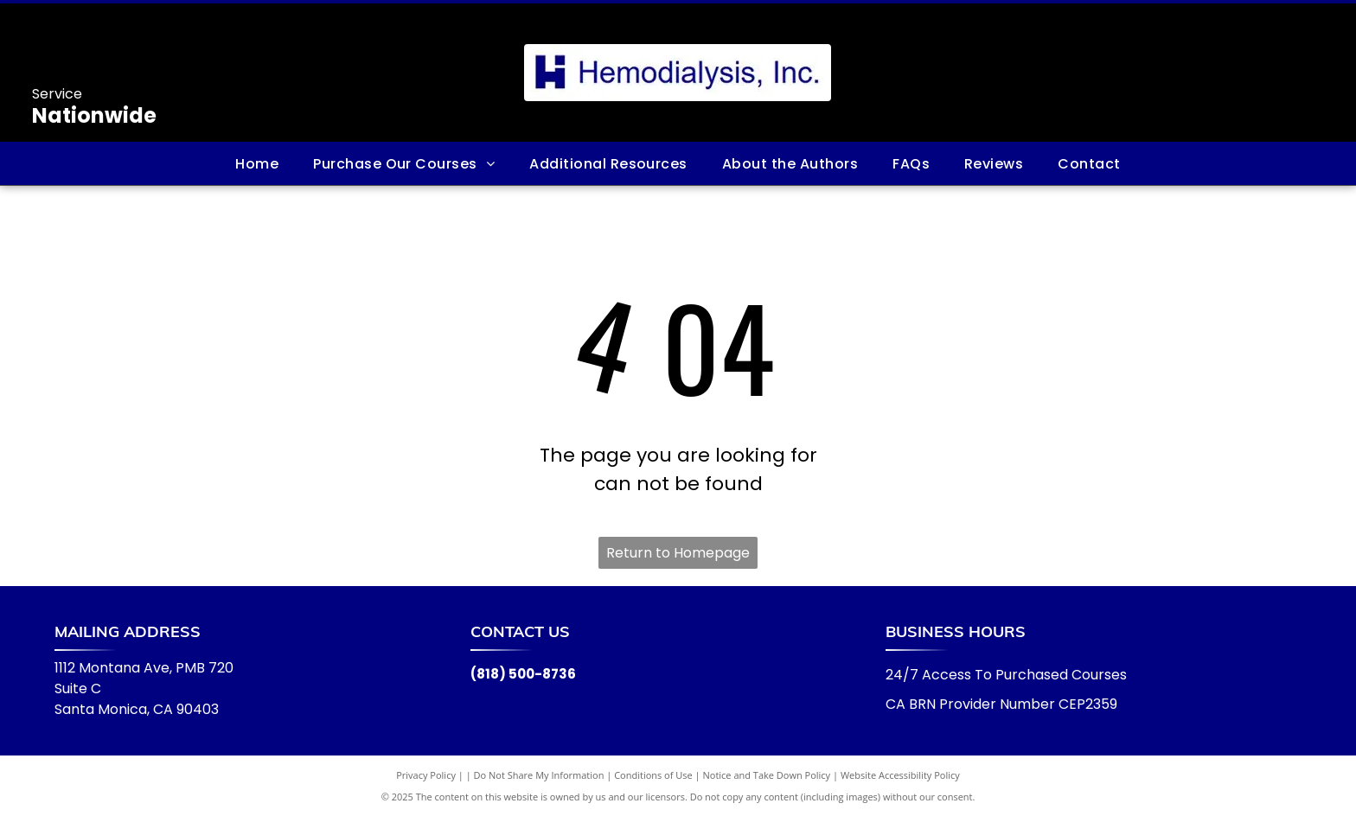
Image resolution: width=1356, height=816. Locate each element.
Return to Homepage (678, 553)
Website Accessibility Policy (900, 774)
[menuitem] (257, 163)
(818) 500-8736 (523, 674)
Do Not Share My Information (539, 774)
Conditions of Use (653, 774)
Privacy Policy (426, 774)
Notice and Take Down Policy (767, 774)
